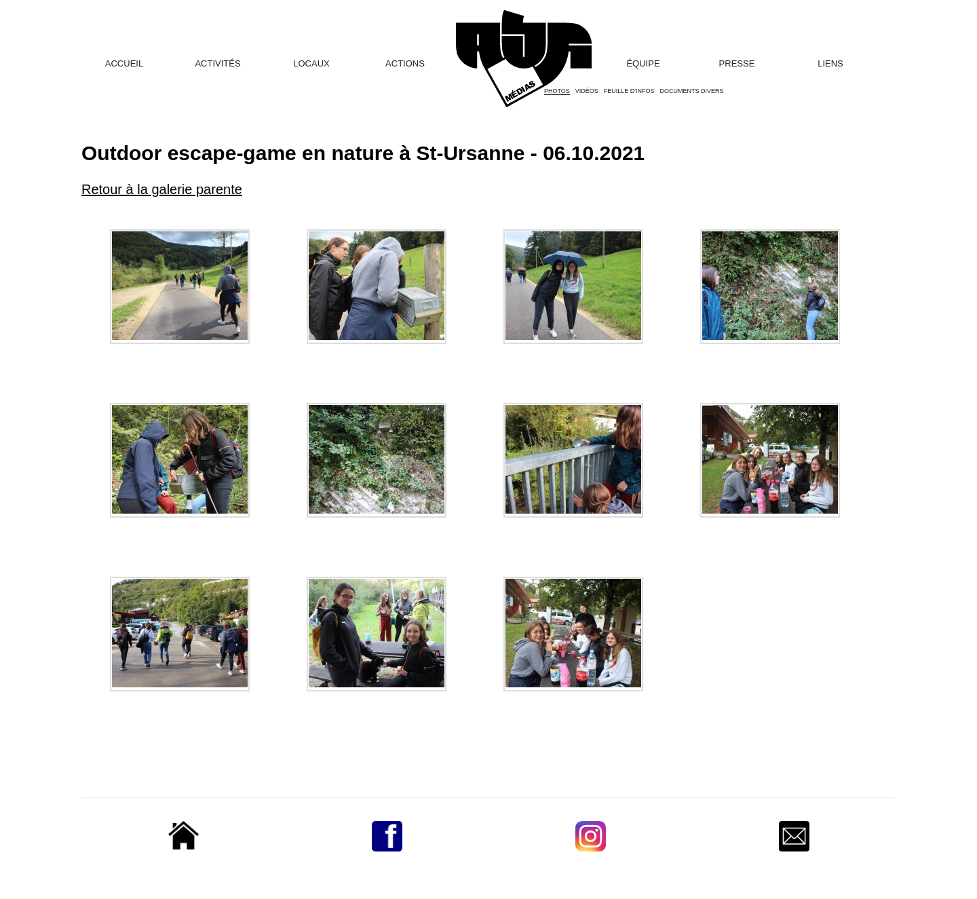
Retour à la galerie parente (161, 189)
